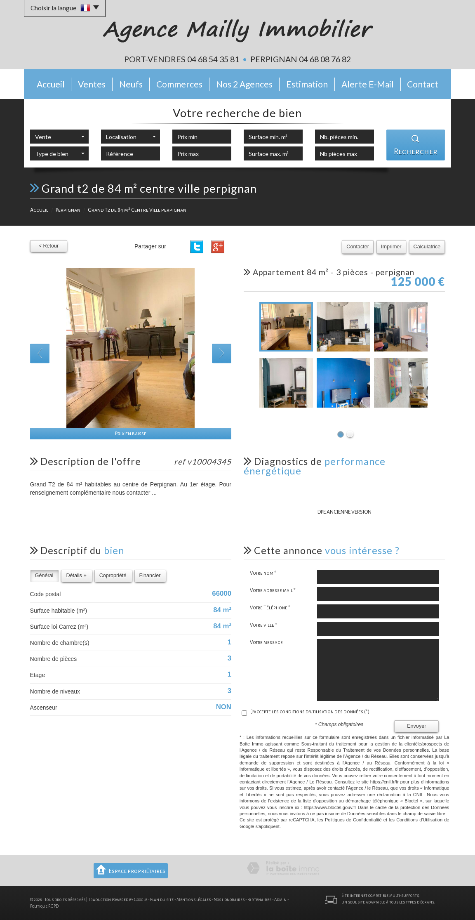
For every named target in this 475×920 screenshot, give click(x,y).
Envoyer (416, 726)
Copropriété (113, 575)
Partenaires (259, 899)
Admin (280, 899)
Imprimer (391, 247)
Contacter (357, 247)
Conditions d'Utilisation (419, 819)
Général (44, 575)
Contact (422, 84)
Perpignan (68, 210)
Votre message (266, 642)
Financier (150, 575)
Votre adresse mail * (273, 590)
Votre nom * (263, 573)
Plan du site (162, 899)
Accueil (51, 84)
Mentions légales (193, 899)
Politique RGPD (44, 906)
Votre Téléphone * (270, 608)
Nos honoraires (229, 899)
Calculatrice (427, 247)
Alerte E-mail (367, 84)
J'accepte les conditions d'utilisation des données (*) (310, 712)
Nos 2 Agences (244, 84)
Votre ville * (263, 625)
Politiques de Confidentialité (353, 819)
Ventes (92, 84)
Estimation (307, 84)
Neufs (131, 84)
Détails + (76, 575)
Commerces (179, 84)
